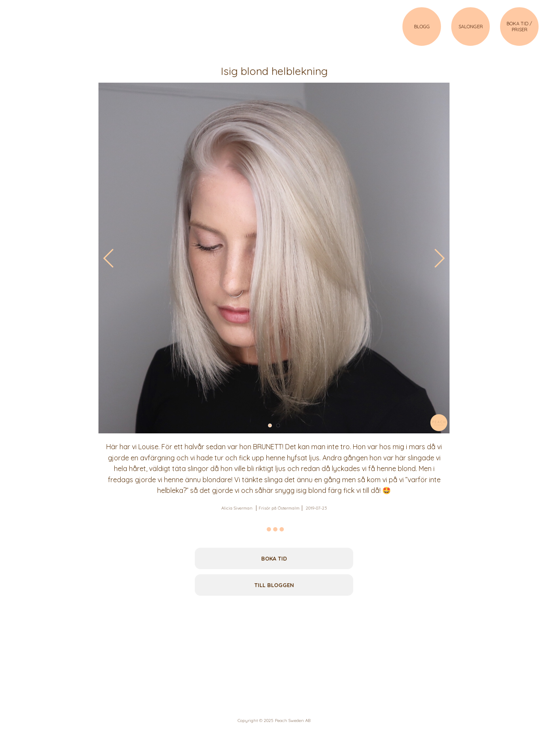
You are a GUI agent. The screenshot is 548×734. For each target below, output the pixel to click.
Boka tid (274, 558)
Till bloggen (274, 585)
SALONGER (471, 27)
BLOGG (422, 27)
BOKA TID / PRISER (519, 27)
